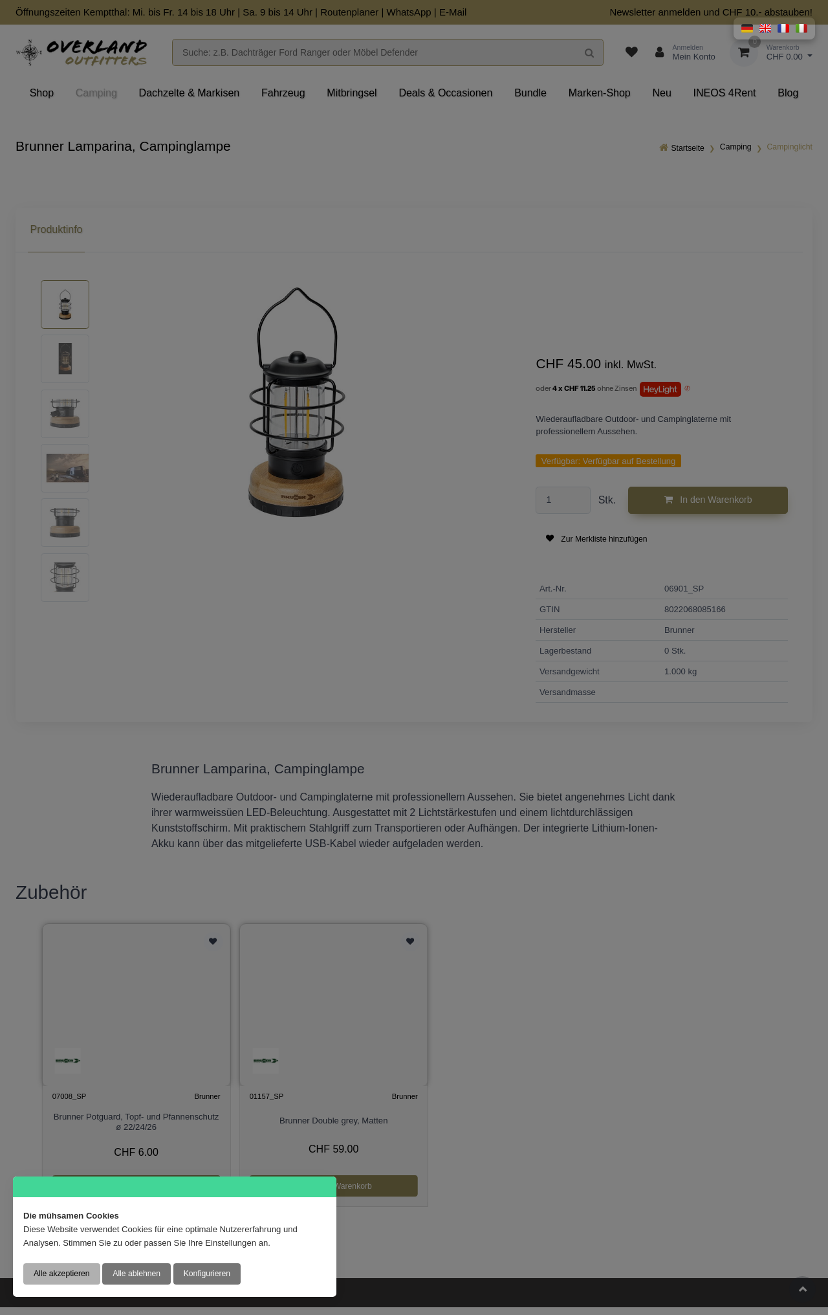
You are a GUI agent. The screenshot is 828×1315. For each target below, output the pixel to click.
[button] (747, 28)
